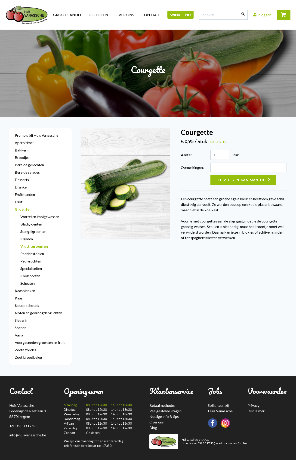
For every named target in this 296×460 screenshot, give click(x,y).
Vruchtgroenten (34, 246)
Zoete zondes (25, 350)
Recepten (98, 14)
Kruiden (26, 239)
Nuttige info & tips (164, 416)
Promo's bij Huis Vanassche (36, 135)
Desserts (22, 179)
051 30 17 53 (205, 443)
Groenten (23, 209)
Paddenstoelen (32, 253)
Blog (153, 427)
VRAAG (204, 439)
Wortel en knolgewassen (39, 216)
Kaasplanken (25, 290)
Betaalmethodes (162, 405)
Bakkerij (21, 150)
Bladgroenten (31, 224)
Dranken (21, 187)
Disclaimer (256, 411)
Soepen (20, 327)
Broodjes (22, 157)
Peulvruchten (30, 261)
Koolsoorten (30, 276)
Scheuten (27, 283)
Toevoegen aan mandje (240, 180)
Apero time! (24, 142)
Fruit (18, 202)
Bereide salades (27, 172)
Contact (151, 14)
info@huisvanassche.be (27, 435)
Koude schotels (27, 305)
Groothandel (67, 14)
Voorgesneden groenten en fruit (40, 342)
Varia (19, 335)
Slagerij (21, 320)
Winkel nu (180, 14)
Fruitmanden (25, 194)
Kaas (19, 298)
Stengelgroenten (33, 231)
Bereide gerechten (29, 165)
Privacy (253, 405)
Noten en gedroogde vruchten (38, 313)
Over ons (125, 14)
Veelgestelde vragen (165, 411)
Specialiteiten (31, 268)
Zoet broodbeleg (28, 357)
